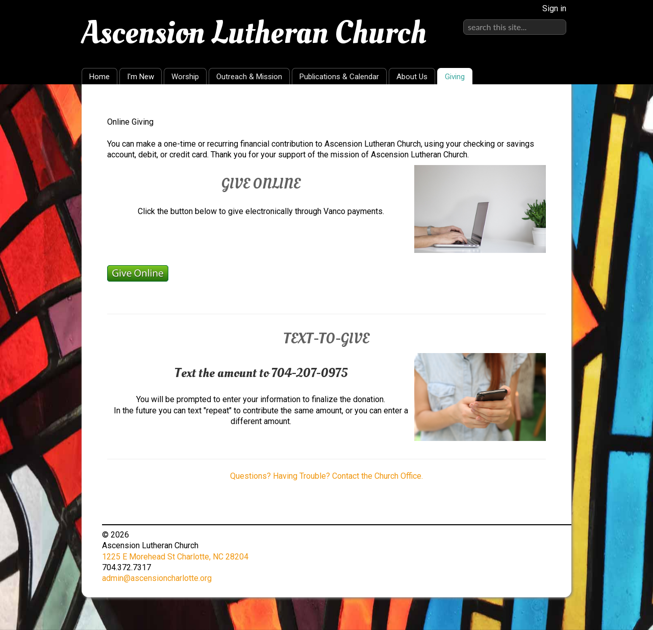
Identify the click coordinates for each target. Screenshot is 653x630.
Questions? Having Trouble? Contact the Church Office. (326, 476)
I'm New (140, 76)
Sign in (554, 8)
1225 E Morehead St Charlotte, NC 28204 (175, 557)
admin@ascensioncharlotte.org (157, 578)
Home (99, 76)
